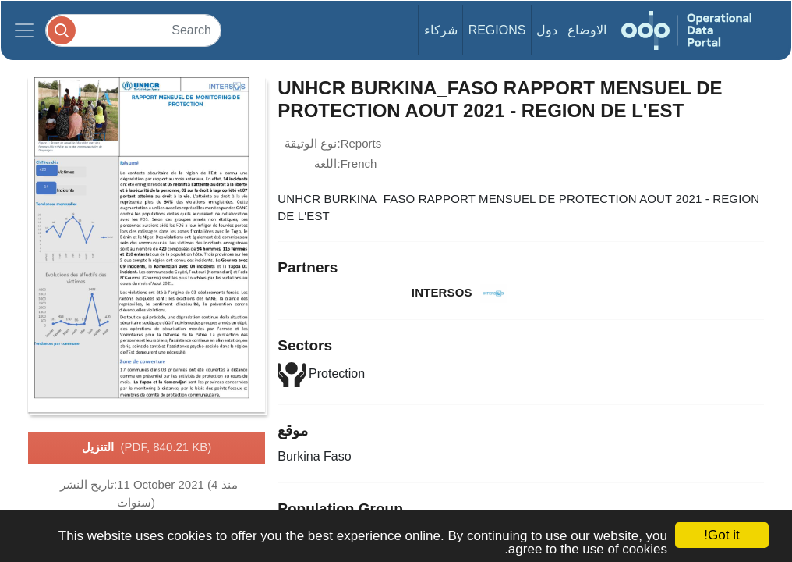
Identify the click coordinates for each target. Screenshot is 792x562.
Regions (497, 30)
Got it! (721, 535)
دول (546, 30)
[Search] (133, 30)
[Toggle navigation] (24, 30)
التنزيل (147, 448)
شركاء (441, 30)
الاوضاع (586, 30)
